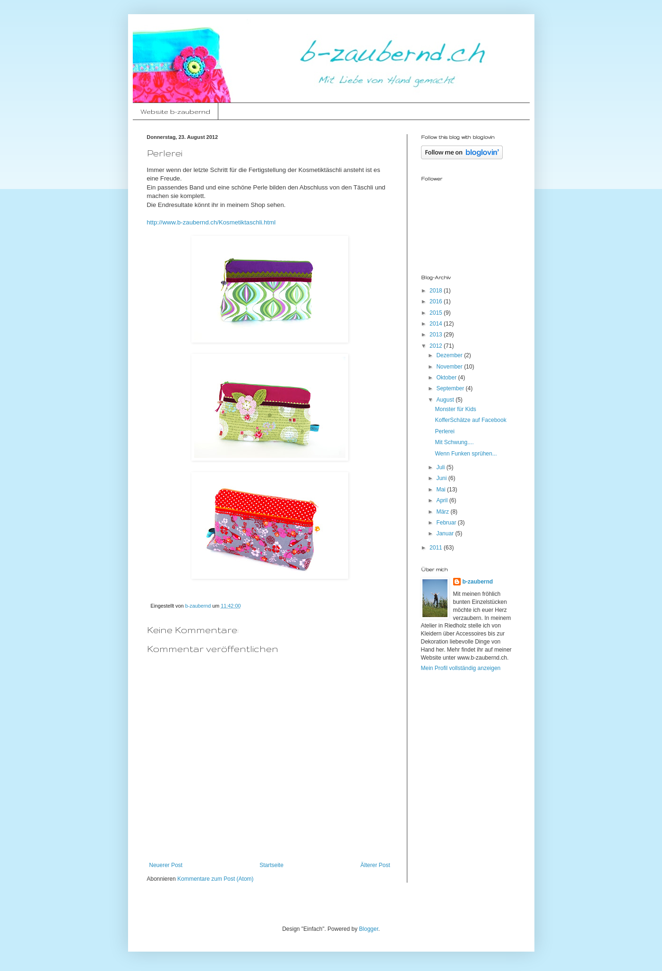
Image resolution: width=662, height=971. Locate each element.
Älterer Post (375, 865)
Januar (445, 533)
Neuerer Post (166, 865)
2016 (437, 301)
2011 (437, 547)
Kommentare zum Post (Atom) (215, 879)
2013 (437, 334)
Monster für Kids (455, 409)
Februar (446, 522)
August (446, 399)
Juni (442, 478)
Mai (441, 489)
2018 (437, 290)
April (442, 500)
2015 (437, 312)
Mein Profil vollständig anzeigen (461, 668)
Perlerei (444, 431)
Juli (441, 467)
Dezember (450, 355)
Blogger (368, 929)
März (443, 511)
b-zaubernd (478, 581)
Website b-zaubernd (175, 111)
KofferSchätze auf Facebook (470, 420)
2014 (437, 323)
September (450, 388)
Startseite (271, 865)
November (450, 366)
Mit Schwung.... (454, 442)
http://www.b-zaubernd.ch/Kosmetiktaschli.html (211, 222)
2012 (437, 346)
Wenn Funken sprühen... (466, 453)
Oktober (447, 377)
